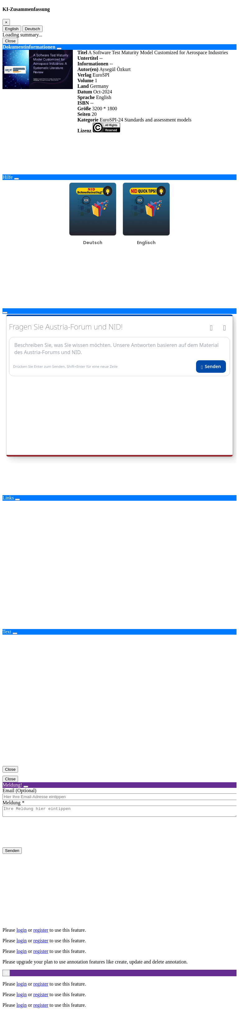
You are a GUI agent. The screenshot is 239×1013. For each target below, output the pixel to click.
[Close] (6, 22)
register (40, 930)
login (21, 930)
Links (8, 497)
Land (83, 86)
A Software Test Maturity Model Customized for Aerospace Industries (158, 52)
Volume (85, 80)
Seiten (84, 114)
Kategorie (88, 119)
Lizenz (84, 130)
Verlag (84, 75)
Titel (82, 52)
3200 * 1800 (104, 108)
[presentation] (49, 837)
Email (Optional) (19, 790)
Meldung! (12, 785)
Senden (12, 852)
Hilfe (7, 177)
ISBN (83, 103)
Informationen (93, 63)
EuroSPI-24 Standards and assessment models (145, 119)
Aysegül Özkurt (114, 69)
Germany (99, 86)
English (12, 28)
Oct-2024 (102, 91)
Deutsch (32, 28)
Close (10, 41)
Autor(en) (88, 69)
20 (93, 114)
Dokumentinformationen (28, 47)
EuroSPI (100, 75)
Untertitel (87, 58)
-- (101, 58)
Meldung (11, 802)
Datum (84, 91)
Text (6, 631)
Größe (84, 108)
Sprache (86, 97)
